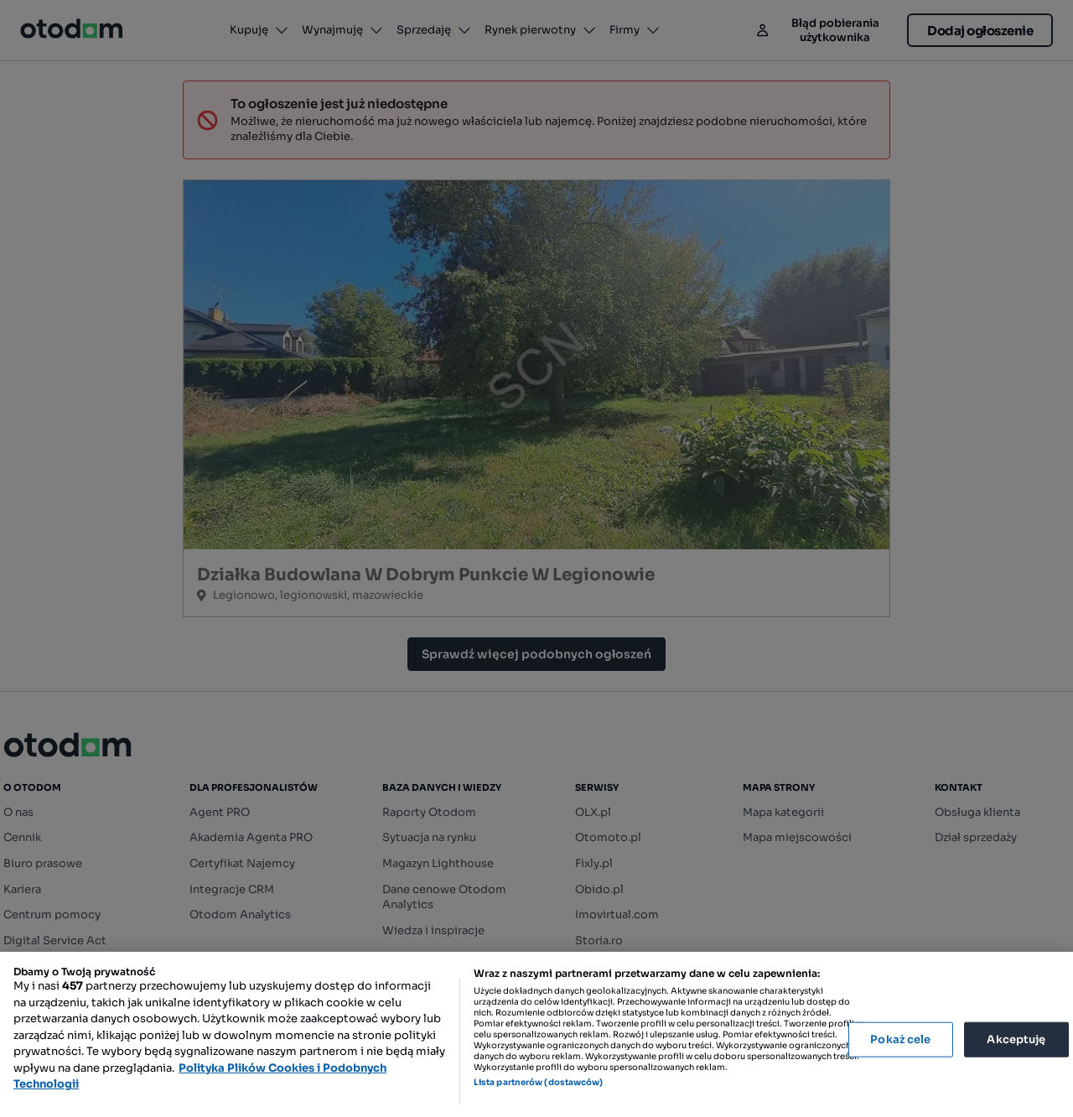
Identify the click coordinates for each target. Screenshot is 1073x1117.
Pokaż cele (900, 1039)
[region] (536, 1034)
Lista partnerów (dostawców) (539, 1082)
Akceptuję (1016, 1039)
